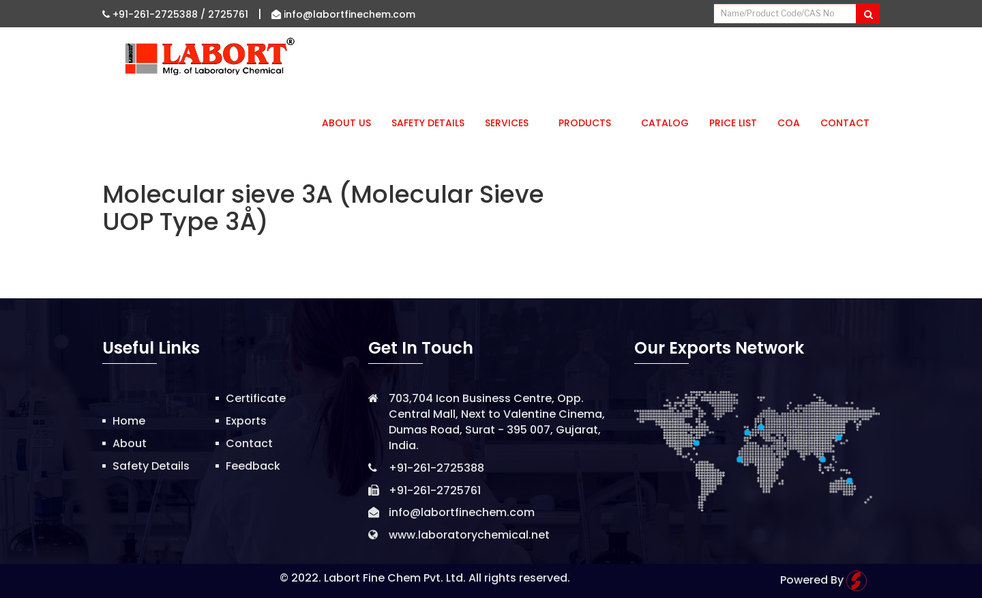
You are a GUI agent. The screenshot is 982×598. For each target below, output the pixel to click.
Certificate (256, 398)
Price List (733, 123)
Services (511, 123)
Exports (246, 421)
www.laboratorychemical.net (469, 535)
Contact (844, 123)
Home (129, 421)
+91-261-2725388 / (155, 14)
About (130, 443)
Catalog (665, 123)
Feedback (253, 466)
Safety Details (427, 123)
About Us (346, 123)
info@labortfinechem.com (343, 14)
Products (590, 123)
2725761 (228, 14)
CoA (788, 123)
